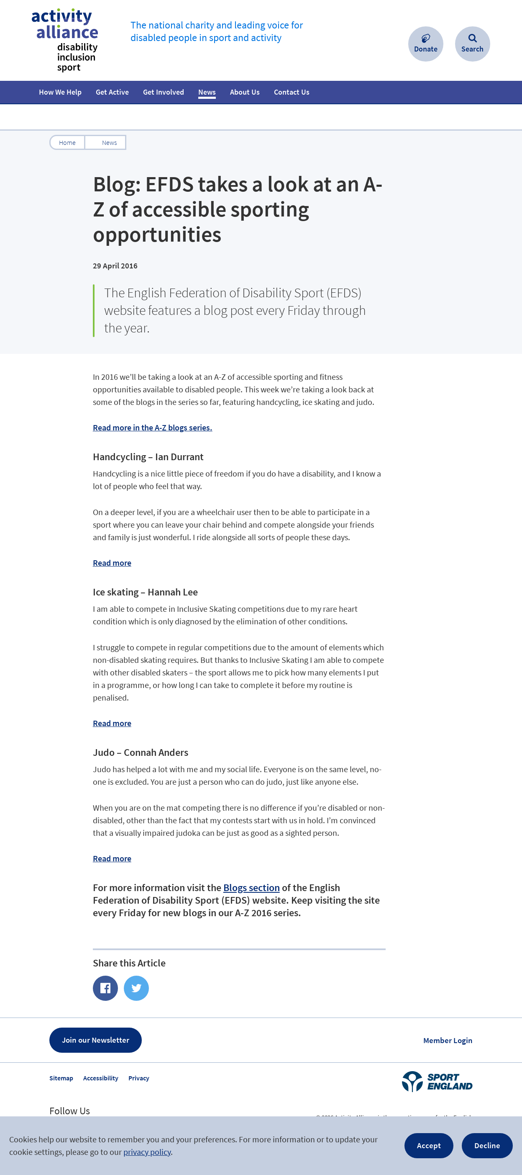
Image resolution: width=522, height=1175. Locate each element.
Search (472, 49)
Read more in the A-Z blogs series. (152, 427)
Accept (429, 1145)
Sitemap (61, 1078)
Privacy (138, 1078)
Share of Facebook (105, 988)
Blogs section (251, 887)
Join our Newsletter (95, 1040)
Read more (112, 562)
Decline (487, 1145)
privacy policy (147, 1152)
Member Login (448, 1040)
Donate (426, 49)
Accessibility (100, 1078)
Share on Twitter (136, 988)
